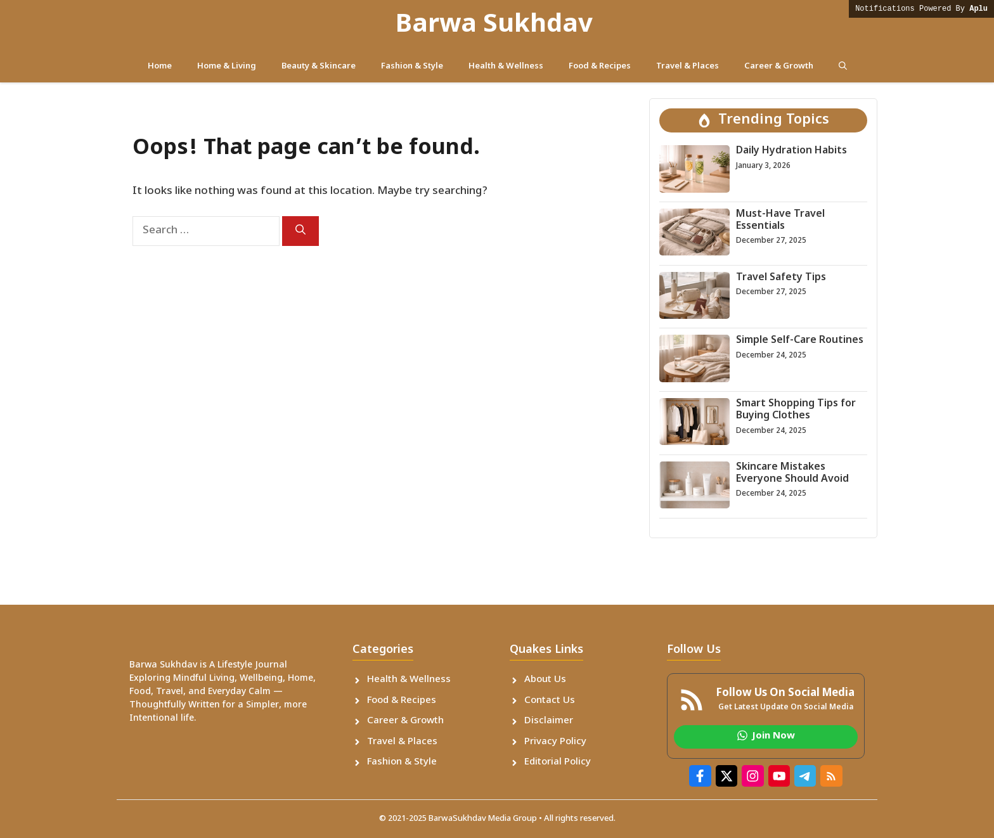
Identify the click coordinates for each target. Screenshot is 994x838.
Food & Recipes (600, 66)
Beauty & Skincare (318, 66)
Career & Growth (778, 66)
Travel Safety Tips (781, 278)
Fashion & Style (412, 66)
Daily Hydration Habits (791, 151)
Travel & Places (687, 66)
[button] (843, 66)
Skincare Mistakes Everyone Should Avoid (792, 473)
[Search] (300, 231)
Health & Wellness (505, 66)
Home (160, 66)
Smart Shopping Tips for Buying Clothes (796, 410)
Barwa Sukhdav (494, 25)
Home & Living (226, 66)
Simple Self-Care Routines (799, 340)
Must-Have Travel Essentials (780, 220)
